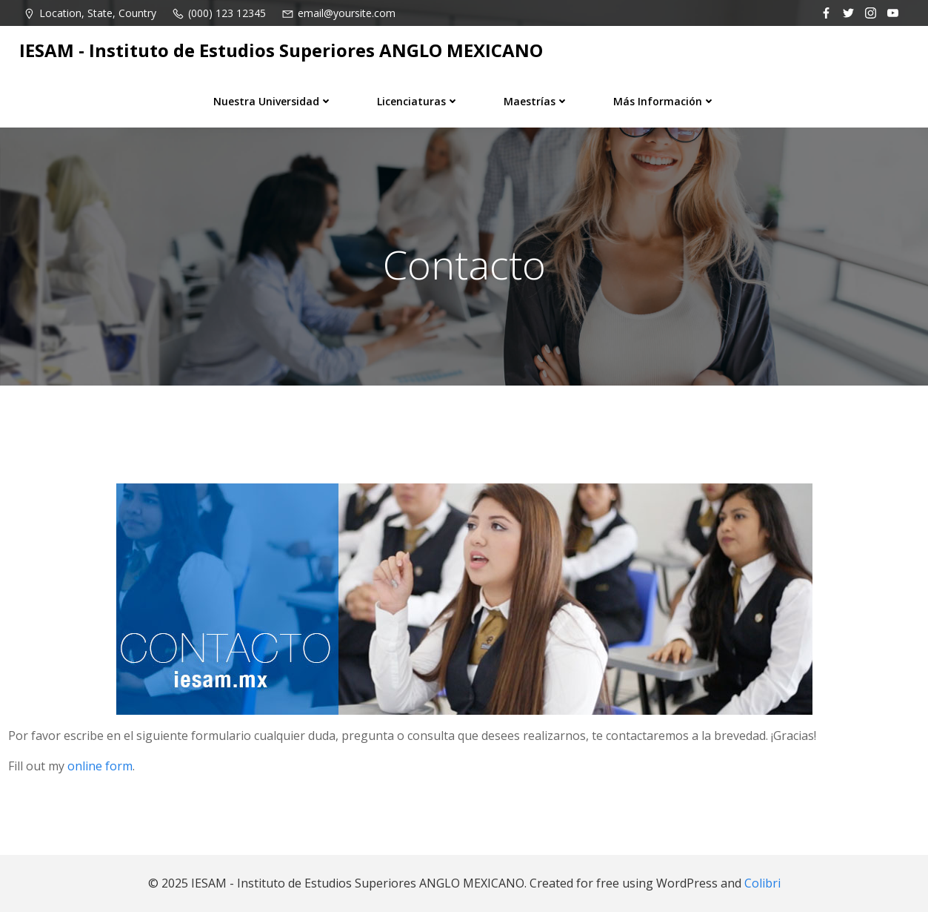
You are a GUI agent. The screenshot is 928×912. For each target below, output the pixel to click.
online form (100, 766)
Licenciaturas (418, 101)
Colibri (762, 883)
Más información (664, 101)
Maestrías (536, 101)
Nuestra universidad (273, 101)
